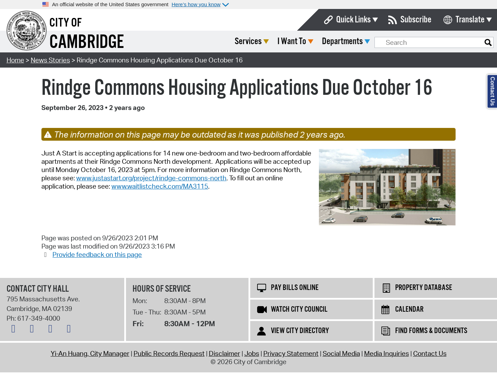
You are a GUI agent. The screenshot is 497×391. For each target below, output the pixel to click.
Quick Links (353, 20)
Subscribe (415, 20)
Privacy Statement (291, 353)
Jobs (251, 353)
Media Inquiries (386, 353)
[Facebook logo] (33, 330)
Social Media (341, 353)
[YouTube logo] (70, 330)
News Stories (50, 60)
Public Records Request (169, 353)
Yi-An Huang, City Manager (90, 353)
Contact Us (430, 353)
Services (299, 41)
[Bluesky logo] (15, 330)
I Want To (343, 41)
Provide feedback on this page (97, 254)
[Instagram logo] (52, 330)
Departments (393, 41)
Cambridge (86, 42)
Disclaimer (224, 353)
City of (65, 23)
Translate (470, 20)
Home (15, 60)
